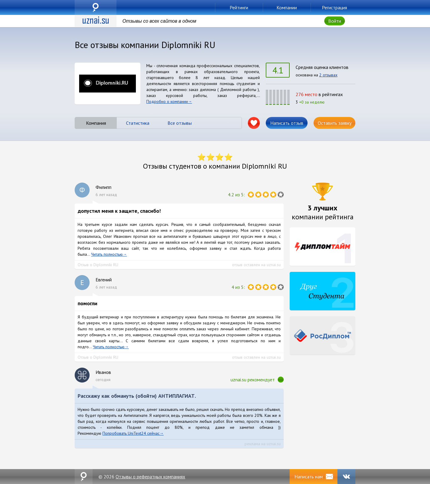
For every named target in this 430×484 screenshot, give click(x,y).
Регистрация (334, 7)
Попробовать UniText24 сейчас (130, 433)
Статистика (137, 123)
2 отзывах (328, 75)
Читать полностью (107, 254)
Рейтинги (239, 7)
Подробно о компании (167, 101)
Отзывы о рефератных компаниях (150, 477)
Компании (287, 7)
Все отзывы (180, 123)
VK (346, 476)
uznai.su (95, 7)
